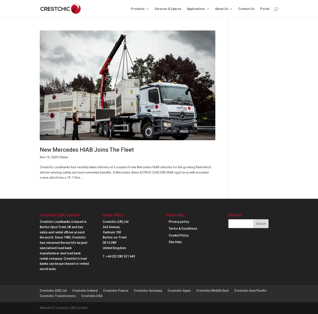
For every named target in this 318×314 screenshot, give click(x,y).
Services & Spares (168, 9)
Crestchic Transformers (58, 296)
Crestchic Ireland (85, 290)
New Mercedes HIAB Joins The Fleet (87, 149)
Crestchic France (115, 290)
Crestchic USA (91, 296)
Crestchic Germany (148, 290)
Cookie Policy (179, 235)
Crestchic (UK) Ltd (53, 290)
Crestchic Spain (179, 290)
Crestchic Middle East (212, 290)
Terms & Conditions (183, 228)
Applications (196, 9)
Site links (175, 242)
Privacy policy (179, 221)
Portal (264, 9)
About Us (221, 9)
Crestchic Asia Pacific (250, 290)
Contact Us (246, 9)
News (64, 157)
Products (138, 9)
